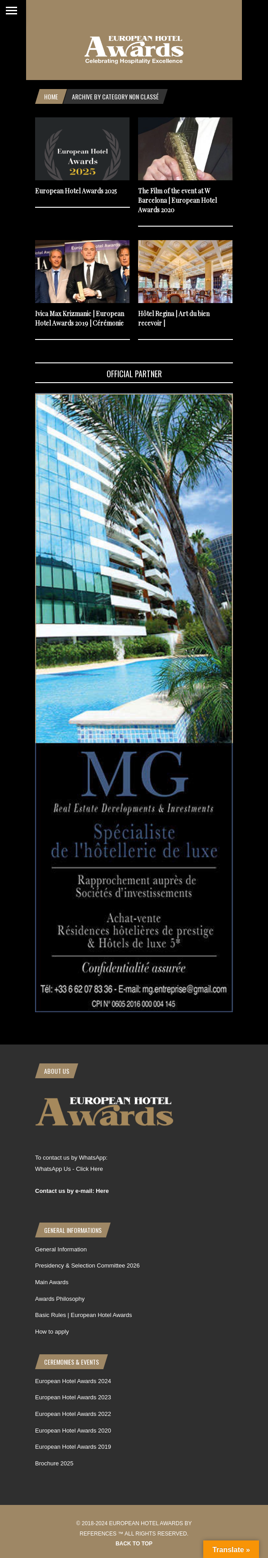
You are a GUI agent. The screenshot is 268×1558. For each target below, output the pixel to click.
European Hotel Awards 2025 (76, 191)
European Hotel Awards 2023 (73, 1397)
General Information (61, 1249)
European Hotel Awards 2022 (73, 1414)
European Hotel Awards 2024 (73, 1381)
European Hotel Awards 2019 (73, 1446)
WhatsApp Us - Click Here (69, 1168)
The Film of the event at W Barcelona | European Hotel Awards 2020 (177, 200)
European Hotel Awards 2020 (73, 1430)
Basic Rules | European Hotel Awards (83, 1315)
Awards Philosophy (60, 1298)
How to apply (52, 1331)
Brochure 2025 (54, 1463)
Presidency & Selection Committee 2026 (87, 1265)
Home (51, 96)
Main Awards (51, 1282)
